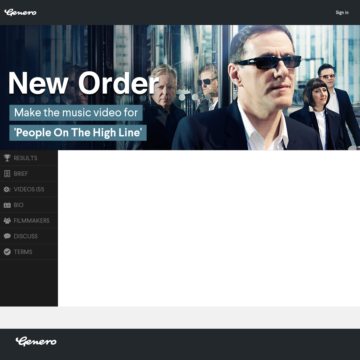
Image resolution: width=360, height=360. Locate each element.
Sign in (342, 12)
